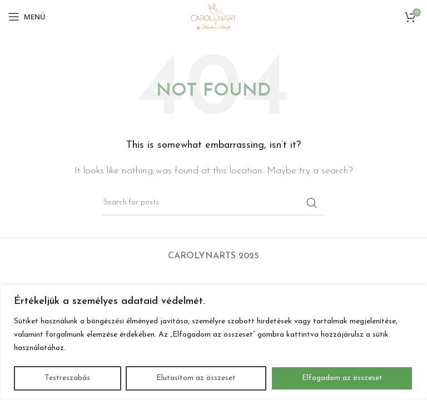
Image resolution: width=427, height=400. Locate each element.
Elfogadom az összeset (342, 378)
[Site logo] (213, 16)
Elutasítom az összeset (196, 378)
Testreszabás (67, 378)
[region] (213, 342)
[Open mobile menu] (27, 17)
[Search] (213, 203)
